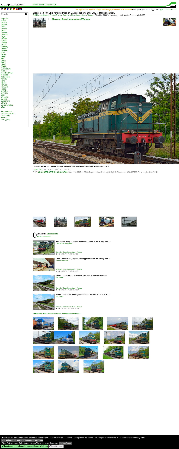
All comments (52, 234)
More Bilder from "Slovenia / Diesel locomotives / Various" (56, 314)
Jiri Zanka (59, 278)
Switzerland (5, 101)
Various (90, 15)
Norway (4, 79)
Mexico (3, 71)
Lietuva (4, 67)
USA (3, 107)
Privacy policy (5, 120)
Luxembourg (6, 69)
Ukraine (4, 103)
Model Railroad (7, 73)
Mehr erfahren (66, 443)
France (3, 45)
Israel (3, 57)
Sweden (4, 99)
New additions (6, 112)
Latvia (3, 65)
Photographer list (7, 114)
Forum (35, 4)
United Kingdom (7, 105)
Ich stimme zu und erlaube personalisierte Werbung (25, 446)
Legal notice (51, 4)
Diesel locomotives (78, 15)
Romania (4, 87)
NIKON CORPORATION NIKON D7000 (53, 172)
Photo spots (5, 116)
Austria (3, 21)
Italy (2, 59)
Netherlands (5, 77)
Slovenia (66, 15)
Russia (3, 89)
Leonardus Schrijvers (64, 243)
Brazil (3, 27)
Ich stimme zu (56, 446)
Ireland (3, 55)
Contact (42, 4)
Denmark (4, 35)
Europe (4, 41)
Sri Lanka (4, 97)
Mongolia (4, 75)
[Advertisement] (86, 48)
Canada (4, 29)
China (3, 31)
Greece (4, 49)
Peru (3, 81)
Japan (3, 61)
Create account (170, 10)
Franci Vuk (37, 169)
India (3, 53)
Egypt (3, 37)
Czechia (4, 33)
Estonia (4, 39)
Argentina (4, 19)
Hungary (4, 51)
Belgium (4, 25)
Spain (3, 95)
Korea (3, 63)
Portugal (4, 85)
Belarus (4, 23)
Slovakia (4, 91)
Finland (4, 43)
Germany (4, 47)
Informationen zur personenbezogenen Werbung (22, 440)
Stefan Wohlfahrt (62, 261)
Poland (3, 83)
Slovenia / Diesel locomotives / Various (71, 19)
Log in (161, 10)
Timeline (4, 118)
